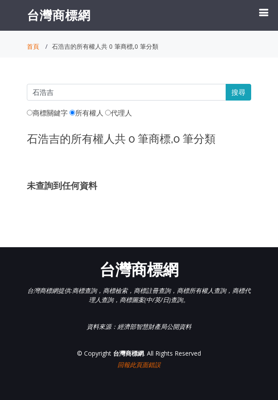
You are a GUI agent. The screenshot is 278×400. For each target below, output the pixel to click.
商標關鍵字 (47, 113)
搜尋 (238, 92)
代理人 (118, 113)
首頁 (33, 46)
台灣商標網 (59, 15)
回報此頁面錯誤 (139, 364)
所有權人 (86, 113)
